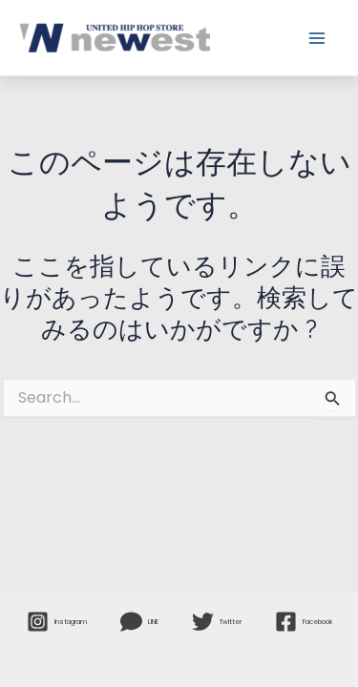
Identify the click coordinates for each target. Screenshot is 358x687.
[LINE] (139, 622)
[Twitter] (217, 622)
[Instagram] (57, 622)
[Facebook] (303, 622)
